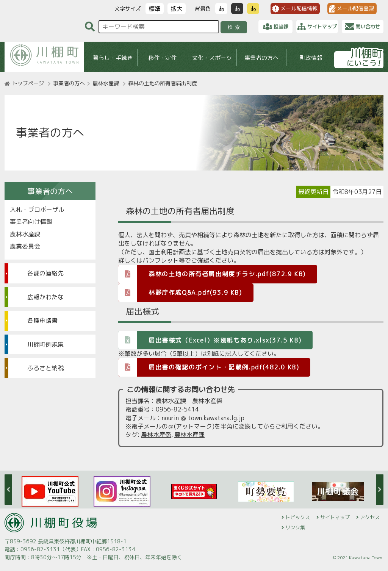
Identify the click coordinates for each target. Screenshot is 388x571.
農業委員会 (25, 246)
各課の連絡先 (45, 273)
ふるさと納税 (45, 368)
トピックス (297, 517)
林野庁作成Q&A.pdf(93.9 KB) (180, 292)
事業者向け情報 (31, 221)
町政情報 (311, 58)
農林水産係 (156, 434)
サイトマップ (335, 517)
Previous (8, 489)
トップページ (28, 83)
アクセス (370, 517)
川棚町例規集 (45, 344)
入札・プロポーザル (37, 209)
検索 (235, 27)
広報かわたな (45, 297)
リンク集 (295, 527)
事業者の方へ (261, 58)
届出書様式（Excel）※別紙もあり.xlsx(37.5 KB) (209, 340)
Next (379, 489)
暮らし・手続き (113, 58)
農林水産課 (105, 83)
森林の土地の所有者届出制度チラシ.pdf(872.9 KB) (212, 274)
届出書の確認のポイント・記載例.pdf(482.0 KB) (208, 367)
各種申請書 (42, 320)
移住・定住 (162, 58)
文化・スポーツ (212, 58)
